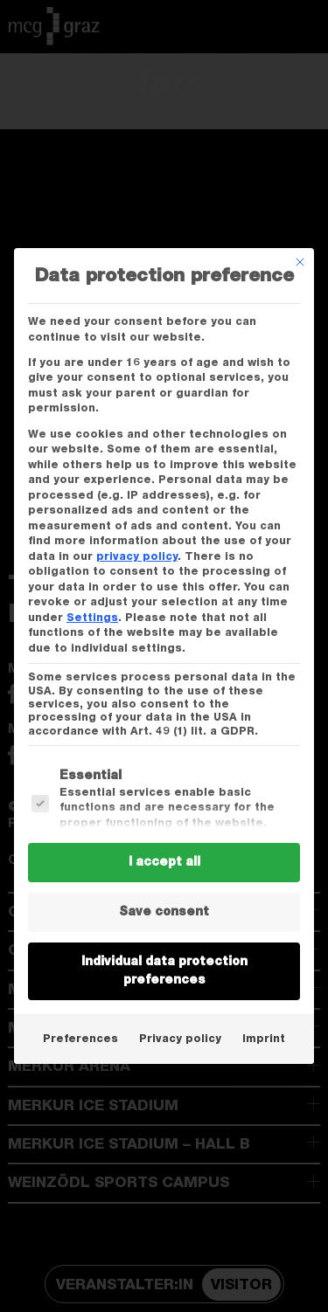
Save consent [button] (164, 912)
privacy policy (137, 556)
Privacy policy (180, 1038)
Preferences (80, 1038)
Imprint (263, 1038)
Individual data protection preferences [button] (164, 971)
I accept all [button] (164, 862)
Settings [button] (92, 617)
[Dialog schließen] (300, 262)
